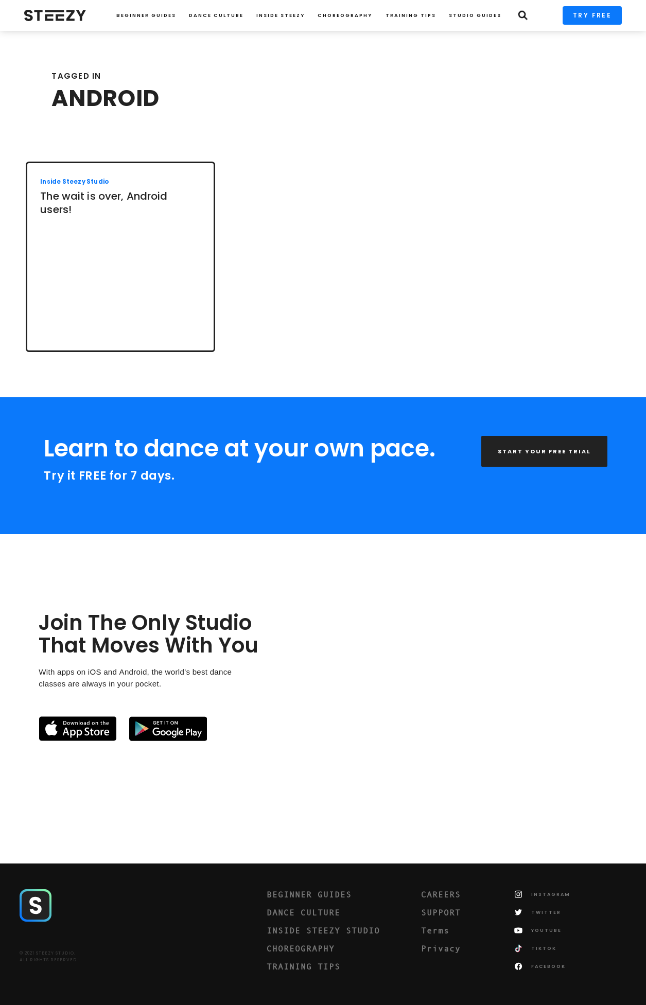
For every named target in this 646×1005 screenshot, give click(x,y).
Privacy (441, 948)
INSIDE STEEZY (280, 15)
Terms (435, 930)
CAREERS (441, 894)
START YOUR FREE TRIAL (544, 451)
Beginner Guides (146, 15)
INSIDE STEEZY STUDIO (323, 930)
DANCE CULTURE (303, 912)
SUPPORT (441, 912)
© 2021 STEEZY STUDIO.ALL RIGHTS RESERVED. (49, 956)
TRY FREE (592, 15)
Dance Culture (216, 15)
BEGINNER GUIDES (309, 894)
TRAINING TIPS (411, 15)
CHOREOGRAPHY (345, 15)
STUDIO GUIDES (475, 15)
